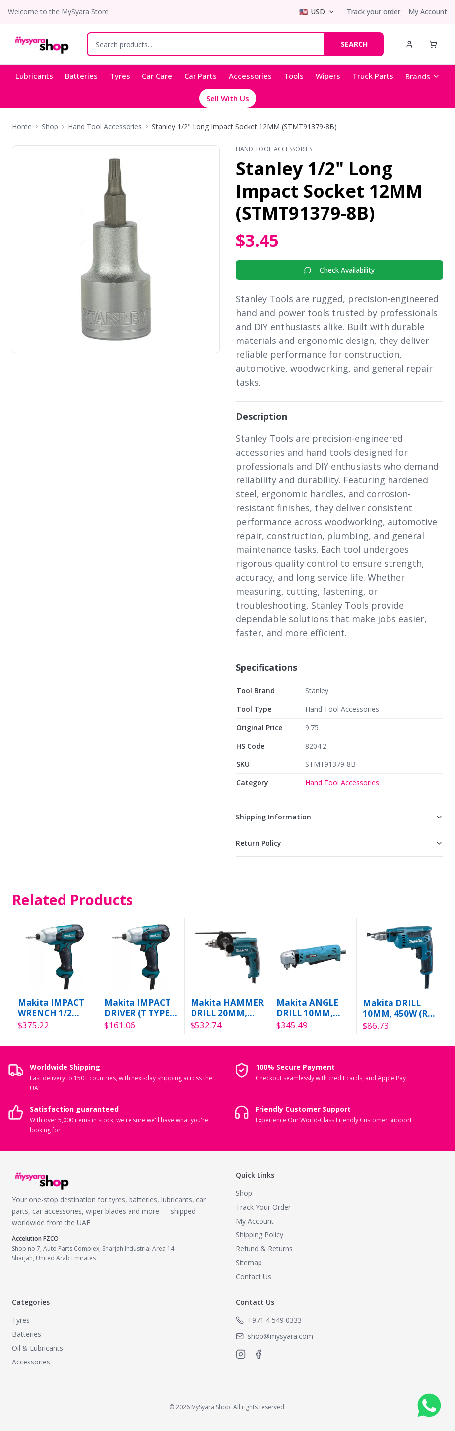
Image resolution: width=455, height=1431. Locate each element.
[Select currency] (317, 12)
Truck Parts (372, 76)
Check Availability (339, 269)
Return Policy (340, 843)
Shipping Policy (259, 1234)
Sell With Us (227, 98)
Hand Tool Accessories (105, 126)
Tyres (120, 76)
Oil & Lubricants (37, 1348)
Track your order (373, 11)
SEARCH (354, 44)
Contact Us (253, 1276)
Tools (294, 76)
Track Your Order (263, 1207)
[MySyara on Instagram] (241, 1354)
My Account (427, 11)
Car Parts (200, 76)
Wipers (328, 76)
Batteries (81, 76)
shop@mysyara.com (280, 1336)
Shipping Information (340, 816)
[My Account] (409, 44)
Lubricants (34, 76)
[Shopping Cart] (433, 44)
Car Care (157, 76)
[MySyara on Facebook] (258, 1354)
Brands (422, 76)
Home (22, 126)
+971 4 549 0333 (275, 1320)
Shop (50, 126)
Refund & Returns (264, 1248)
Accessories (250, 76)
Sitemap (249, 1262)
